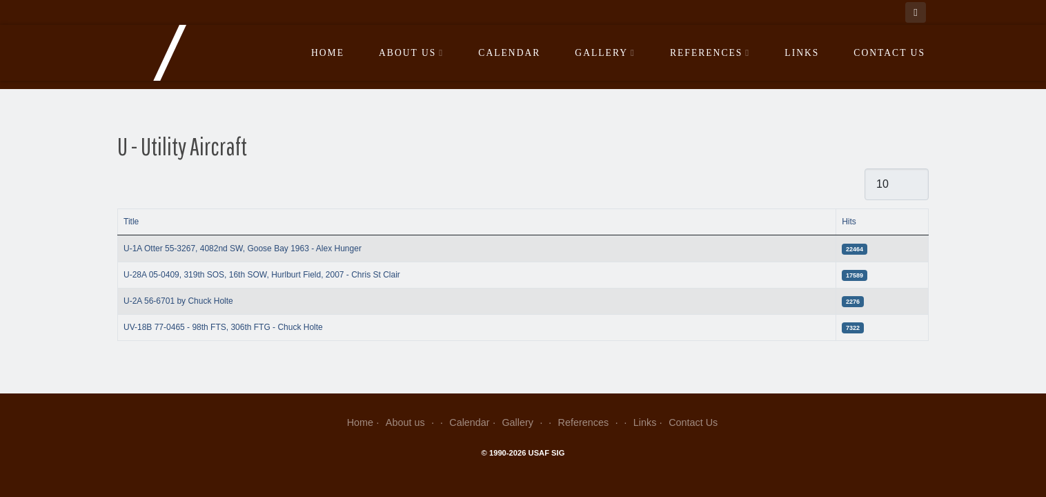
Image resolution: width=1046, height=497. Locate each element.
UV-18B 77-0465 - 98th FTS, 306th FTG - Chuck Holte (223, 327)
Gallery (605, 53)
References (710, 53)
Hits (849, 221)
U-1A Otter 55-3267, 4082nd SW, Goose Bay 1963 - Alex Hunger (243, 248)
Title (131, 221)
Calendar (509, 53)
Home (327, 53)
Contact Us (889, 53)
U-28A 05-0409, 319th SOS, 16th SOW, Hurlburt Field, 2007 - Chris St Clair (262, 275)
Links (801, 53)
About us (411, 53)
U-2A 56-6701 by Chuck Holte (178, 301)
